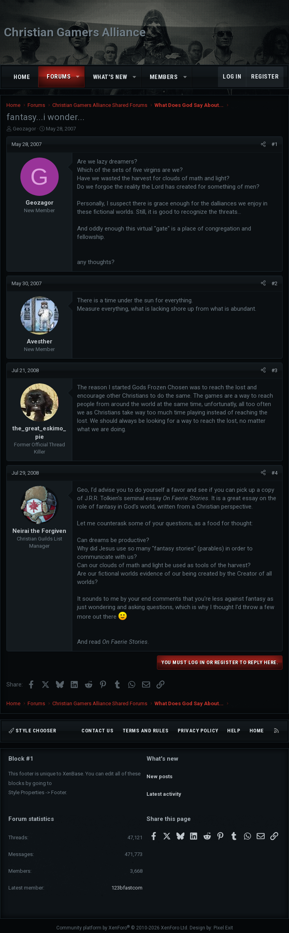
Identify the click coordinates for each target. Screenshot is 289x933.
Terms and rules (146, 731)
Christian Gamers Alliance (75, 32)
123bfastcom (127, 883)
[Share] (263, 144)
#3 (274, 370)
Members (164, 77)
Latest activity (163, 787)
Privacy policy (198, 731)
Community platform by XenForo (122, 923)
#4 (274, 473)
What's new (110, 77)
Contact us (97, 731)
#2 (274, 283)
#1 (274, 144)
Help (233, 731)
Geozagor (24, 129)
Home (22, 77)
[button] (78, 77)
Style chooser (32, 731)
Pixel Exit (223, 923)
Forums (59, 76)
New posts (159, 772)
